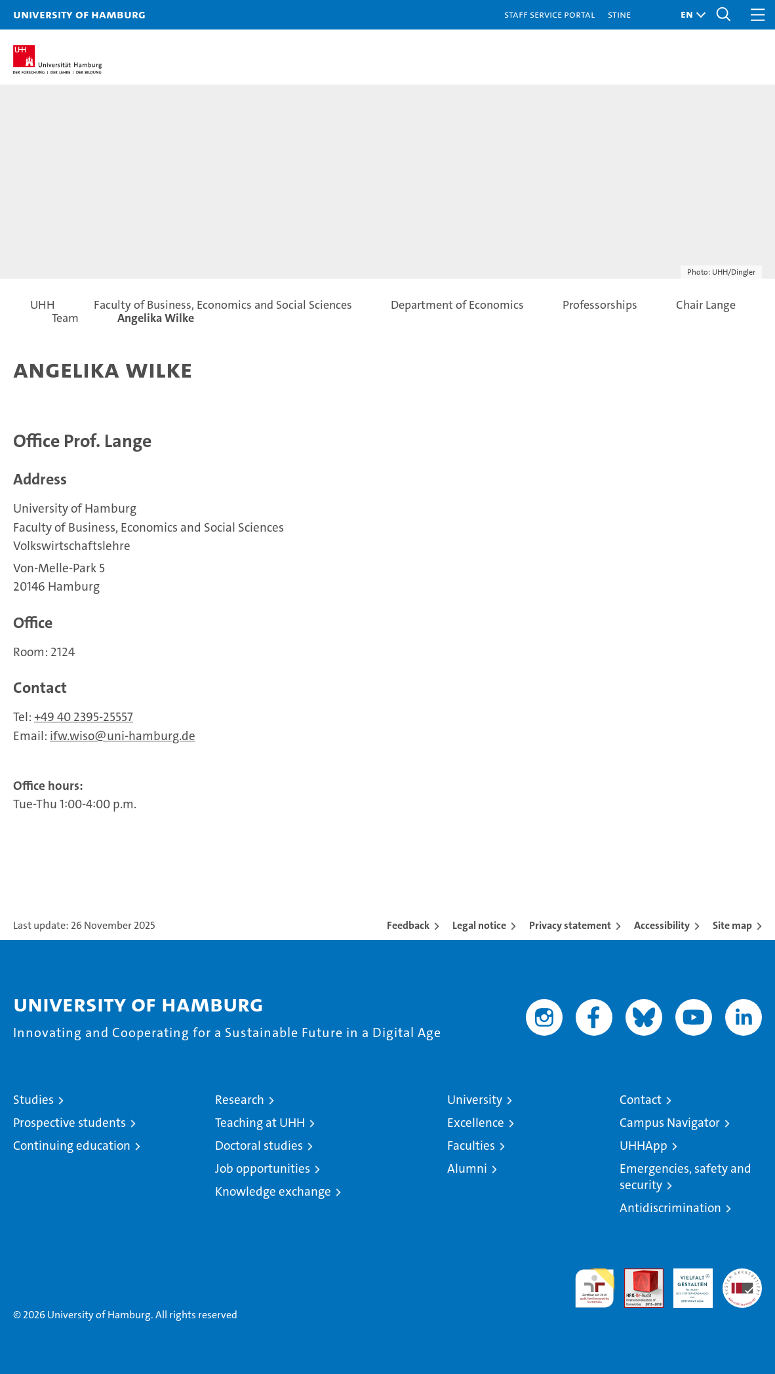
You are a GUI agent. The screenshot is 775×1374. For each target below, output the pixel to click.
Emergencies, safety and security (685, 1176)
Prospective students (69, 1122)
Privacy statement (570, 925)
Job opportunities (262, 1168)
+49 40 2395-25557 (83, 717)
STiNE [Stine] (619, 14)
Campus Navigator (670, 1122)
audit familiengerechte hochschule (594, 1288)
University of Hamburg (79, 14)
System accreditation (742, 1282)
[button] (689, 14)
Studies (33, 1099)
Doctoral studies (259, 1145)
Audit (636, 1275)
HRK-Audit (685, 1282)
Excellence (475, 1122)
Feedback (408, 925)
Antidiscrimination (670, 1208)
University (474, 1099)
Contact (641, 1099)
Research (239, 1099)
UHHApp (643, 1145)
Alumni (467, 1168)
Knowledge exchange (273, 1191)
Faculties (471, 1145)
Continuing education (71, 1145)
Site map (732, 925)
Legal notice (479, 925)
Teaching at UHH (260, 1122)
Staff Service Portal (549, 14)
